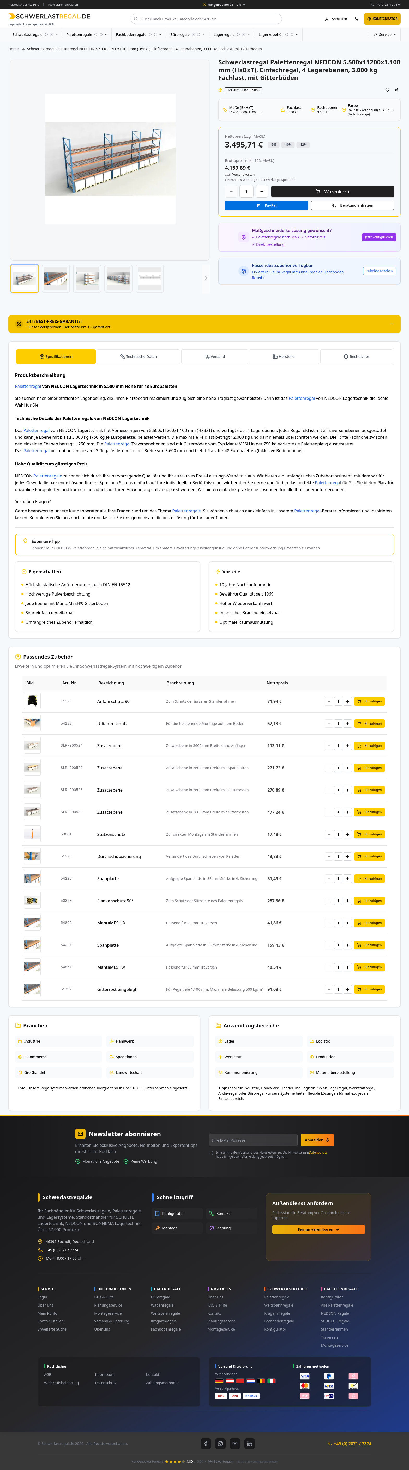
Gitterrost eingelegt (117, 989)
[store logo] (49, 16)
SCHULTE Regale (335, 1321)
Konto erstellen (51, 1321)
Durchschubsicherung (119, 856)
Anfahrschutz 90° (114, 701)
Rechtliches (360, 356)
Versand (218, 356)
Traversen (329, 1337)
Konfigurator (275, 1329)
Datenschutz (318, 1152)
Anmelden (317, 1139)
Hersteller (287, 356)
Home (13, 48)
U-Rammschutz (112, 723)
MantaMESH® (111, 923)
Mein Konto (47, 1313)
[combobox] (206, 19)
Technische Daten (141, 356)
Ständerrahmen (334, 1329)
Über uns (45, 1305)
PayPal (270, 205)
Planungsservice (108, 1305)
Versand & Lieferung (111, 1321)
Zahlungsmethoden (163, 1382)
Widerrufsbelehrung (61, 1382)
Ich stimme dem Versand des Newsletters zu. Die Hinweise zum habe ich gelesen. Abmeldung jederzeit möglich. (271, 1154)
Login (42, 1297)
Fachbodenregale (166, 1329)
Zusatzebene (110, 746)
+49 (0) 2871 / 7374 (388, 5)
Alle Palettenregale (337, 1305)
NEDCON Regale (335, 1313)
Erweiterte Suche (52, 1329)
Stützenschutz (111, 834)
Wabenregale (162, 1305)
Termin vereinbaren (319, 1229)
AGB (47, 1374)
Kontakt (214, 1313)
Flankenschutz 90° (115, 901)
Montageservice (108, 1313)
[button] (24, 279)
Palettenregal (28, 386)
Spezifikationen (59, 356)
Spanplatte (108, 878)
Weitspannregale (165, 1313)
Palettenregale (47, 476)
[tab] (204, 324)
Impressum (105, 1374)
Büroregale (160, 1297)
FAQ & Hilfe (103, 1297)
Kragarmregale (164, 1321)
